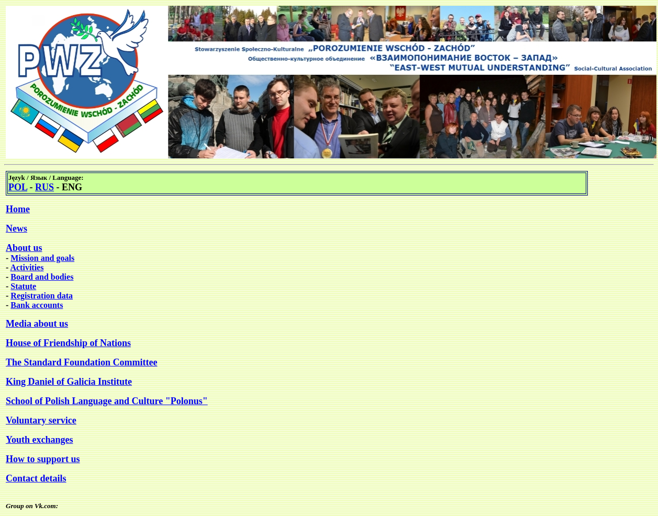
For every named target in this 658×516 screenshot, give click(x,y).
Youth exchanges (39, 439)
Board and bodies (41, 276)
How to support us (43, 459)
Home (18, 209)
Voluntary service (41, 420)
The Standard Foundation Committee (82, 362)
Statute (23, 286)
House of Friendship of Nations (68, 343)
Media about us (37, 323)
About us (24, 248)
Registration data (41, 295)
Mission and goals (42, 258)
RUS (44, 187)
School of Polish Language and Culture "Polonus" (107, 401)
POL (17, 187)
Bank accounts (36, 305)
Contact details (36, 478)
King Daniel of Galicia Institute (69, 381)
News (16, 228)
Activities (26, 267)
